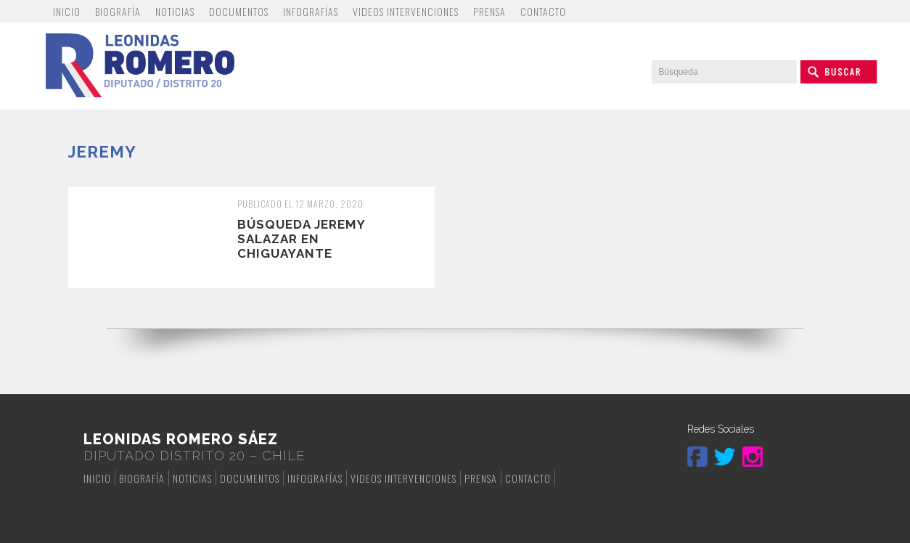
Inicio (67, 11)
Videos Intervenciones (406, 11)
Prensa (489, 11)
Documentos (239, 11)
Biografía (118, 11)
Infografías (310, 11)
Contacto (543, 11)
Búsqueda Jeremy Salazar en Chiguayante (301, 239)
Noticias (174, 11)
